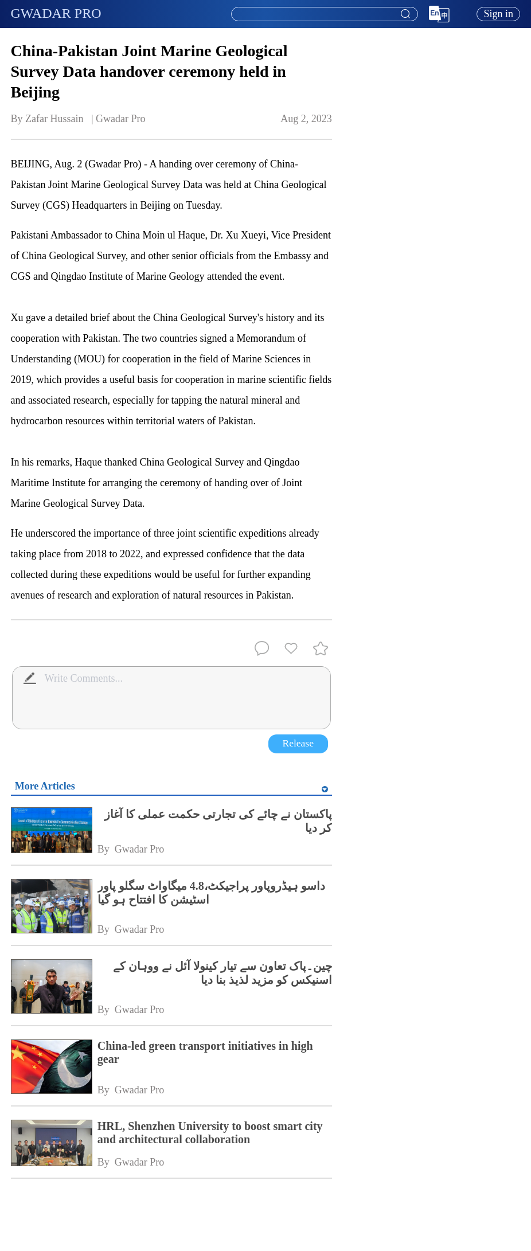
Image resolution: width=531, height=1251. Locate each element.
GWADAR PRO (56, 13)
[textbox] (324, 14)
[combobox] (324, 14)
